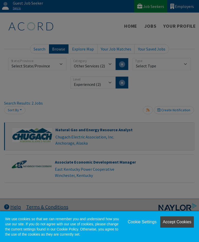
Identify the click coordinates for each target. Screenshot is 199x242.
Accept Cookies (177, 222)
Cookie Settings (142, 222)
